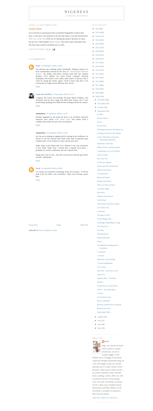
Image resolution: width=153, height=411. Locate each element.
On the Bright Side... (105, 219)
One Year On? (102, 158)
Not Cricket (101, 267)
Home (59, 225)
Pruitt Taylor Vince (62, 119)
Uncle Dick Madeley (44, 94)
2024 (97, 36)
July (99, 320)
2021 (97, 47)
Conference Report (104, 162)
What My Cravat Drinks (106, 259)
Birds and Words (103, 177)
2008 (97, 96)
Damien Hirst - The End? (106, 278)
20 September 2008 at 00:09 (51, 168)
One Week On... (103, 226)
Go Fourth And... (103, 207)
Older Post (84, 225)
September (102, 111)
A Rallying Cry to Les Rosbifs (108, 151)
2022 (97, 44)
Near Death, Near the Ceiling (108, 204)
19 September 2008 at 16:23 (63, 94)
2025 (97, 32)
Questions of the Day (105, 143)
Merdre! (100, 282)
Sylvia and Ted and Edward (107, 166)
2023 (97, 40)
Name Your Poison (104, 170)
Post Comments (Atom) (48, 230)
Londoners (101, 211)
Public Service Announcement (108, 147)
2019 (97, 55)
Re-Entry (100, 230)
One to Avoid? (102, 155)
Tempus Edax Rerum (105, 196)
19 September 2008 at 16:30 (56, 113)
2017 (97, 62)
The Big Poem (102, 234)
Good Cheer (101, 200)
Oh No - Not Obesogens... (107, 289)
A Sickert (100, 256)
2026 (97, 29)
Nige (107, 341)
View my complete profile (104, 398)
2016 (97, 66)
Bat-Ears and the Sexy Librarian (109, 305)
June (100, 324)
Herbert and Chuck (104, 181)
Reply (38, 86)
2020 (97, 51)
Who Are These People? (106, 185)
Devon (99, 122)
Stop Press (101, 274)
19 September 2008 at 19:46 (56, 133)
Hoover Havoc (102, 118)
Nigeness (76, 12)
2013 (97, 77)
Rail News (101, 192)
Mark (38, 66)
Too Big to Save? (103, 215)
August (101, 317)
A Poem (100, 293)
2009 (97, 93)
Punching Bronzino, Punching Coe (110, 129)
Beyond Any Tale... (104, 308)
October (101, 107)
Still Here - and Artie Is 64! (107, 271)
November (102, 103)
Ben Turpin (55, 42)
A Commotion (102, 174)
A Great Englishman (104, 263)
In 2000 (100, 114)
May (100, 328)
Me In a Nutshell (103, 301)
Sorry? (99, 241)
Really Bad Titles (103, 312)
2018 (97, 59)
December (102, 100)
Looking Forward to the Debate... (109, 133)
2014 (97, 74)
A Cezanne (101, 252)
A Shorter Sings (103, 189)
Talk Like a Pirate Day (37, 39)
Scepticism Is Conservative (107, 286)
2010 (97, 89)
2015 (97, 70)
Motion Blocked (103, 238)
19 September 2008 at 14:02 (51, 66)
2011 (97, 85)
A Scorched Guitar (104, 297)
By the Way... (102, 126)
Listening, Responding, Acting (108, 223)
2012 (97, 81)
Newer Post (33, 225)
